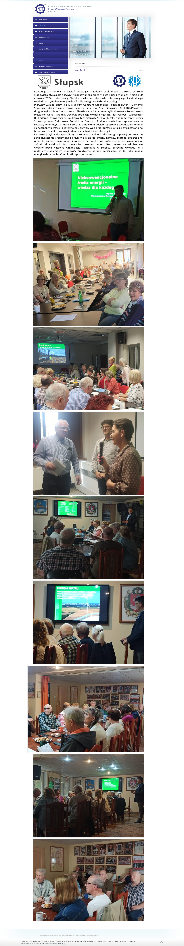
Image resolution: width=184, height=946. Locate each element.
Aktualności (42, 25)
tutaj (63, 943)
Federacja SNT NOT (44, 37)
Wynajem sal (42, 55)
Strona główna (43, 19)
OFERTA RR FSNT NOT (46, 66)
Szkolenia (41, 61)
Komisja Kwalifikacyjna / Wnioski (48, 49)
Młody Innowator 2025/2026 (47, 72)
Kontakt (41, 43)
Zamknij (161, 942)
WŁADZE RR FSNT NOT (46, 31)
